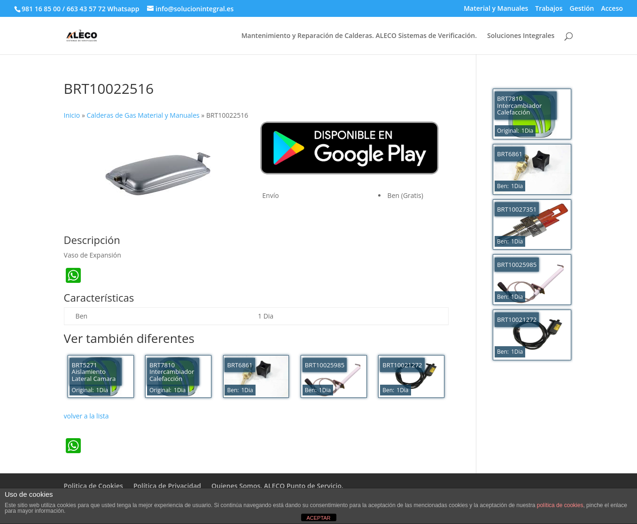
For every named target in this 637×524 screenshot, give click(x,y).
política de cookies (560, 505)
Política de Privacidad (167, 485)
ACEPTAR (318, 518)
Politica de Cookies (93, 485)
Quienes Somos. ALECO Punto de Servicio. (277, 485)
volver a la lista (86, 415)
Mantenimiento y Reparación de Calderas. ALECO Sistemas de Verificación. (359, 36)
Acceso (612, 9)
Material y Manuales (496, 9)
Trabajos (548, 9)
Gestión (581, 9)
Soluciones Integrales (520, 36)
